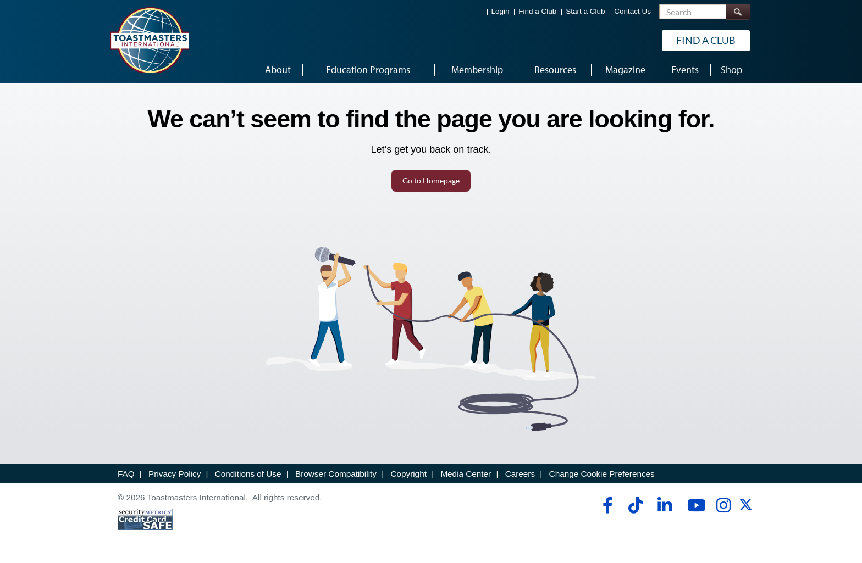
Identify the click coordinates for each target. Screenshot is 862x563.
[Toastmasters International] (149, 40)
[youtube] (694, 505)
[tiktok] (635, 505)
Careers (520, 473)
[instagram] (723, 505)
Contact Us (632, 11)
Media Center (465, 473)
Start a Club (585, 11)
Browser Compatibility (336, 473)
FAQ (126, 473)
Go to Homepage (431, 180)
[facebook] (606, 505)
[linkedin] (664, 505)
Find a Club (537, 11)
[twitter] (746, 508)
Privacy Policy (174, 473)
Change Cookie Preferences (602, 473)
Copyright (408, 473)
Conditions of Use (248, 473)
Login (500, 11)
